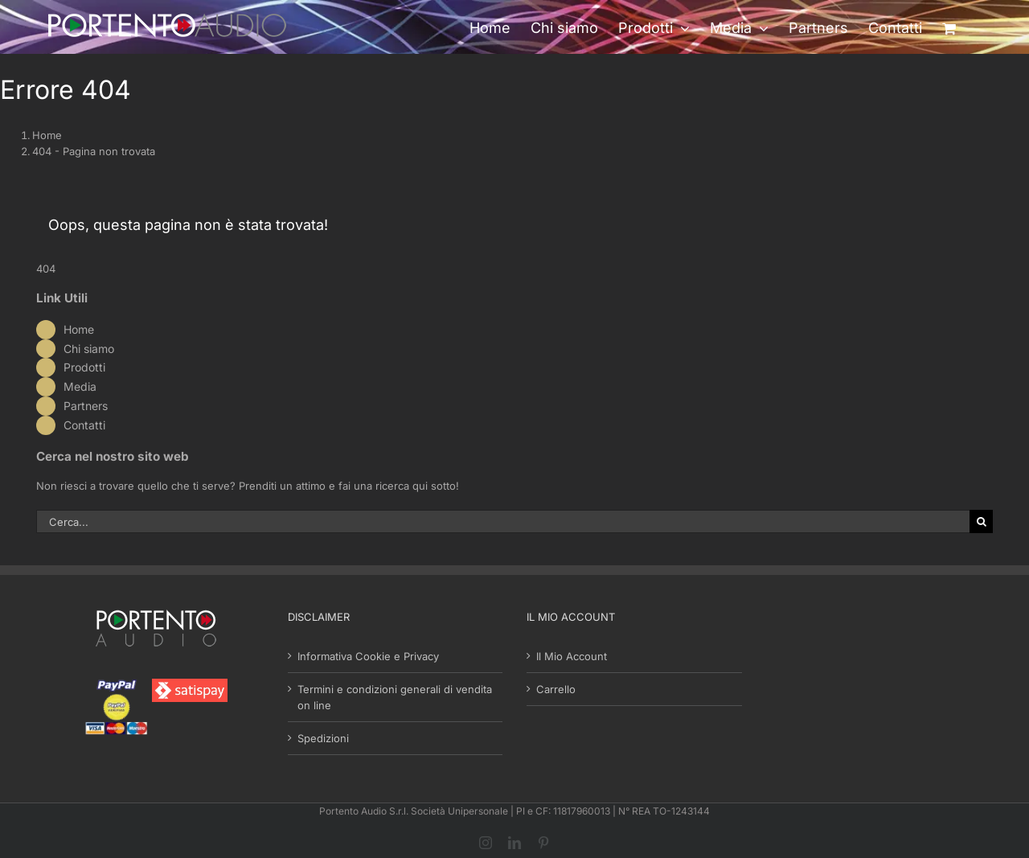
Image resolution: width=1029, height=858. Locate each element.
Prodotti (84, 367)
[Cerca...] (503, 521)
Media (80, 386)
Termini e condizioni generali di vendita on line (394, 697)
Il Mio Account (571, 656)
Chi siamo (89, 348)
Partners (86, 406)
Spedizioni (323, 738)
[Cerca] (981, 521)
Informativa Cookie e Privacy (368, 656)
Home (79, 329)
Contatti (84, 425)
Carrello (556, 689)
